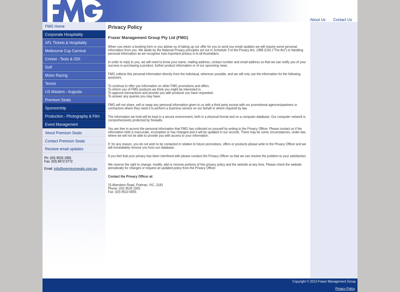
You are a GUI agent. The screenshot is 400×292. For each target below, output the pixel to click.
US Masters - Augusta (63, 92)
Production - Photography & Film (72, 116)
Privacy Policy (345, 288)
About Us (317, 20)
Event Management (61, 124)
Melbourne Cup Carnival (65, 51)
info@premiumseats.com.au (75, 168)
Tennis (50, 83)
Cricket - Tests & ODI (62, 59)
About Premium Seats (63, 133)
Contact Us (342, 20)
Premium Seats (58, 100)
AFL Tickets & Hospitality (66, 43)
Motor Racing (56, 75)
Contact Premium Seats (65, 141)
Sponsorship (55, 108)
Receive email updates (64, 149)
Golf (48, 67)
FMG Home (55, 26)
